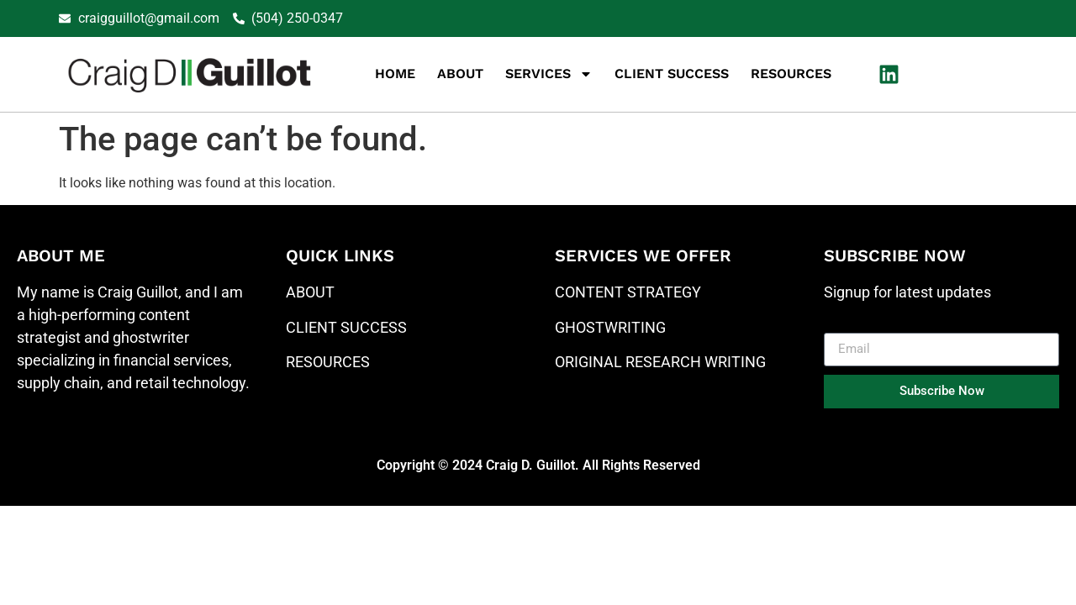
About (460, 74)
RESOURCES (328, 362)
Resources (791, 74)
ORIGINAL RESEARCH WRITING (660, 362)
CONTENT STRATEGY (628, 292)
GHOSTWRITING (610, 327)
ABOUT (310, 292)
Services (549, 74)
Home (395, 74)
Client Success (671, 74)
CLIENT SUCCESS (346, 327)
